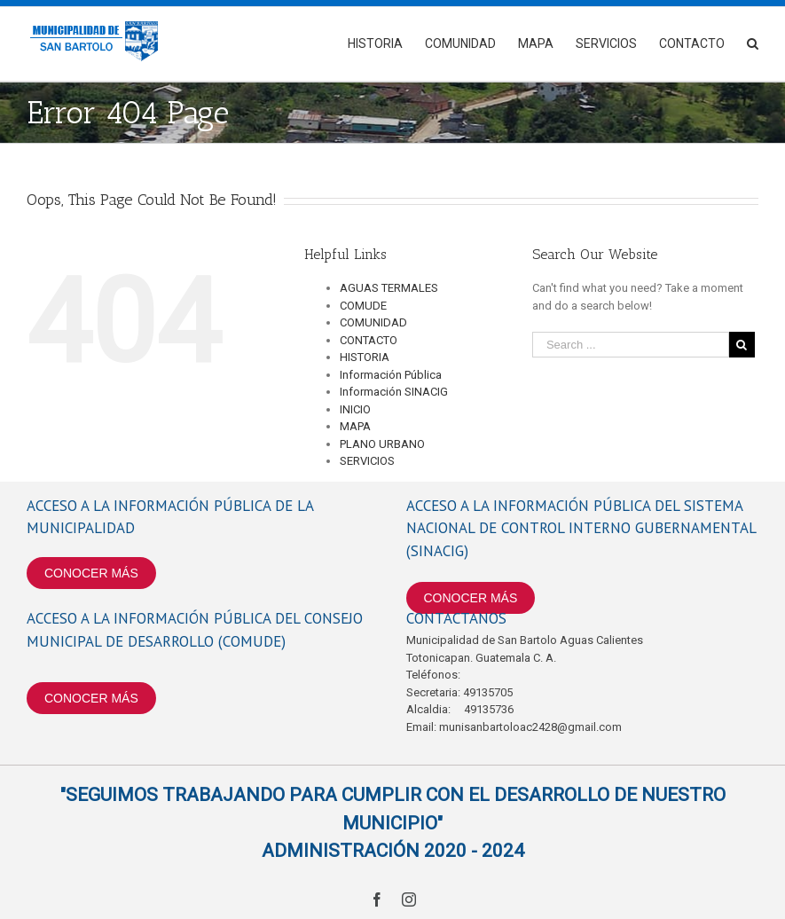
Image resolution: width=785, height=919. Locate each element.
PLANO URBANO (382, 444)
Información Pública (391, 374)
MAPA (355, 426)
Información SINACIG (394, 391)
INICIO (355, 409)
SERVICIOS (367, 460)
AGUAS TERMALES (389, 288)
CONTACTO (368, 340)
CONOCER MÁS (91, 573)
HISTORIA (364, 357)
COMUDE (363, 305)
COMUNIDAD (373, 322)
